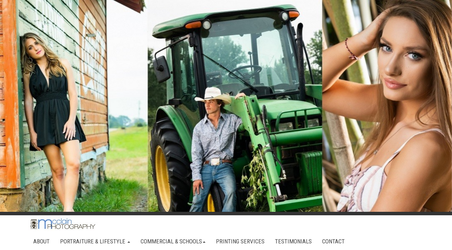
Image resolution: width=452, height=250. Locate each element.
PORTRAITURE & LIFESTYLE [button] (95, 241)
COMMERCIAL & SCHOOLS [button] (173, 241)
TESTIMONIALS (293, 241)
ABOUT (41, 241)
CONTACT (333, 241)
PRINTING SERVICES (240, 241)
